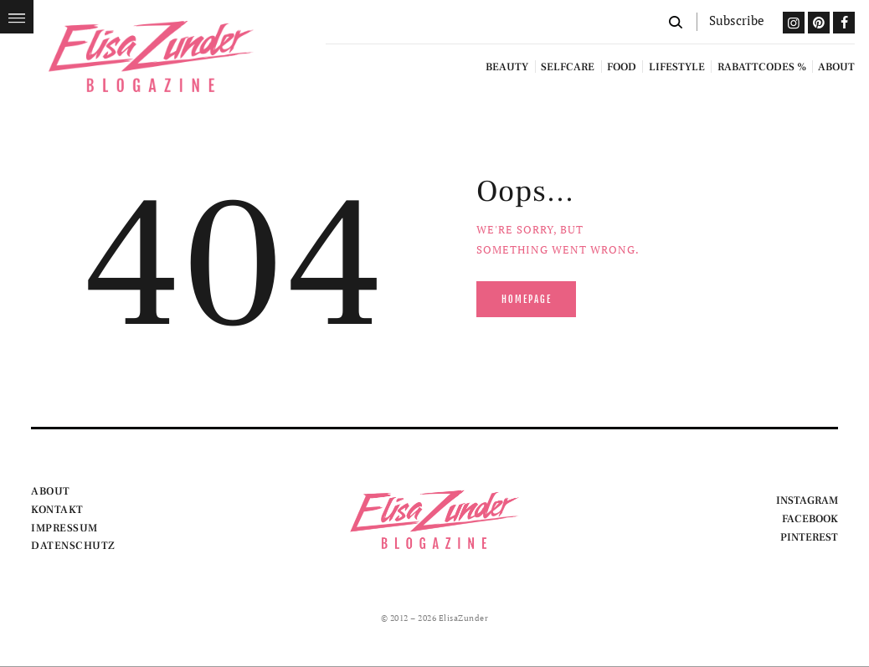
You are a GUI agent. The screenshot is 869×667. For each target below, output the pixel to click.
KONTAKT (57, 509)
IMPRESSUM (64, 528)
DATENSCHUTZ (73, 545)
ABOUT (50, 491)
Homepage (526, 299)
